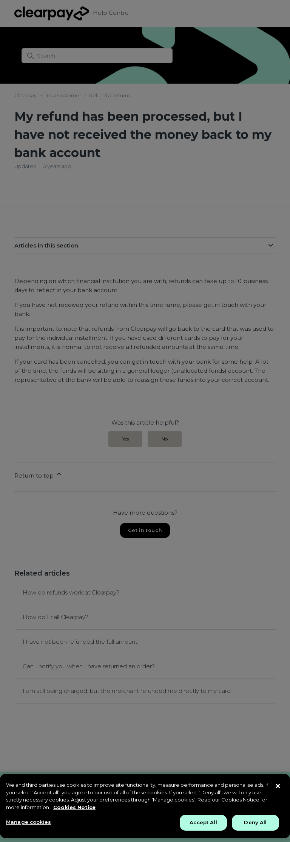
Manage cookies (28, 822)
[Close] (278, 786)
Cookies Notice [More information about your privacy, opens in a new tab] (74, 807)
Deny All (255, 822)
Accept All (203, 822)
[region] (145, 806)
